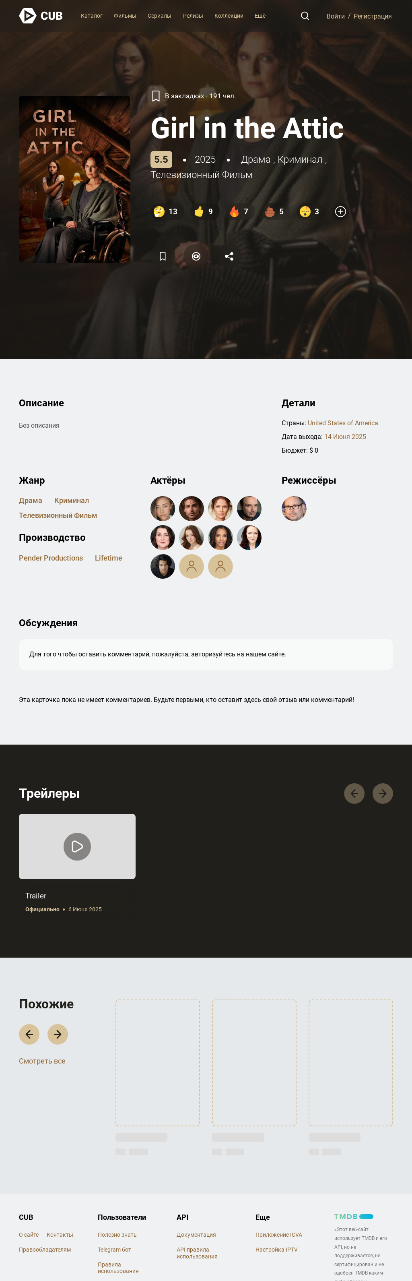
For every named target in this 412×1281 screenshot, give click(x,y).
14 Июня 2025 (345, 437)
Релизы (193, 15)
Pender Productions (51, 558)
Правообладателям (45, 1249)
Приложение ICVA (278, 1234)
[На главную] (41, 16)
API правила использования (197, 1253)
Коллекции (228, 15)
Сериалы (159, 15)
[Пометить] (195, 256)
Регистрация (373, 16)
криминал (300, 159)
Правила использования (118, 1268)
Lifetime (108, 558)
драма (256, 159)
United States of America (343, 423)
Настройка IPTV (276, 1249)
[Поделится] (228, 256)
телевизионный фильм (201, 174)
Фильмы (125, 15)
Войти (336, 16)
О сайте (29, 1234)
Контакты (60, 1234)
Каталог (92, 15)
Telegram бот (114, 1249)
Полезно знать (117, 1234)
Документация (196, 1234)
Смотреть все (42, 1061)
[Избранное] (162, 256)
